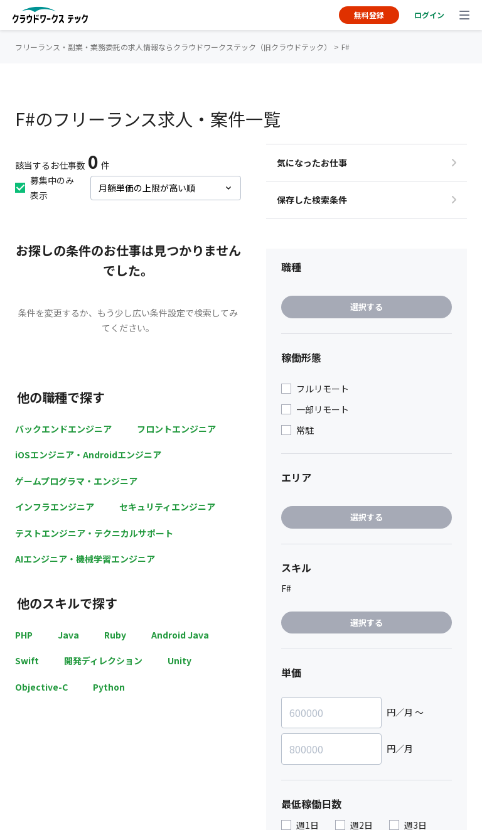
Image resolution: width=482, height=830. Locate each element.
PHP (24, 634)
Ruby (115, 634)
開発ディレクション (103, 660)
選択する (366, 307)
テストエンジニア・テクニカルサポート (94, 533)
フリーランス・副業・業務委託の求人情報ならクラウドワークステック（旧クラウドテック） (173, 46)
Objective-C (41, 687)
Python (109, 687)
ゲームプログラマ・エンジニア (76, 481)
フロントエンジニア (176, 429)
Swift (27, 660)
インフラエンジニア (54, 506)
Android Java (180, 634)
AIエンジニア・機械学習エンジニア (85, 558)
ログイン (429, 14)
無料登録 (369, 14)
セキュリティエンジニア (167, 506)
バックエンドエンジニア (63, 429)
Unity (179, 660)
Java (68, 634)
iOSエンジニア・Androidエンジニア (88, 454)
